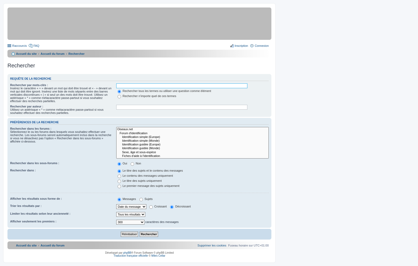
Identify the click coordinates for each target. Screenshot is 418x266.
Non (136, 163)
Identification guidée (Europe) (192, 145)
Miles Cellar (158, 255)
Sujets (146, 199)
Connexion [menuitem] (262, 45)
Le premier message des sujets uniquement (148, 185)
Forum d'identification (192, 133)
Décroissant (180, 206)
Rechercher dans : (23, 170)
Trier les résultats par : (26, 205)
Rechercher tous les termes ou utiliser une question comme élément (164, 90)
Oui (122, 163)
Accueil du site (26, 53)
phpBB (127, 252)
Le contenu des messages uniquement (145, 175)
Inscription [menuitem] (241, 45)
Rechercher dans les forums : (30, 128)
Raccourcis (19, 45)
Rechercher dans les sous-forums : (34, 163)
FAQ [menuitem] (36, 45)
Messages (127, 199)
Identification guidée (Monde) (192, 148)
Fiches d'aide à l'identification (192, 156)
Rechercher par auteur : (26, 106)
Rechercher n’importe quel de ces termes (147, 96)
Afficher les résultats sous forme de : (36, 198)
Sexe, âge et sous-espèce (192, 152)
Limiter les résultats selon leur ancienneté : (40, 213)
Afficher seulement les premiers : (33, 221)
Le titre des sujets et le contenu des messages (150, 170)
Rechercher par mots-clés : (29, 85)
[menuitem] (212, 245)
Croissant (158, 206)
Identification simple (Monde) (192, 141)
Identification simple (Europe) (192, 137)
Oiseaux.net (192, 129)
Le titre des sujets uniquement (140, 180)
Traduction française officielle (131, 255)
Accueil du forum (53, 53)
